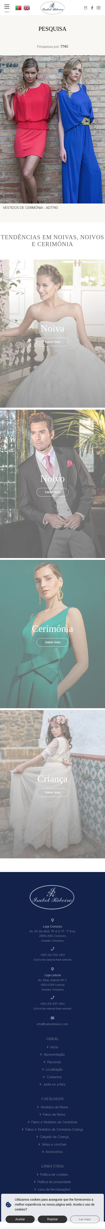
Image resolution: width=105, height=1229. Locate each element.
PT (18, 8)
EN (27, 8)
